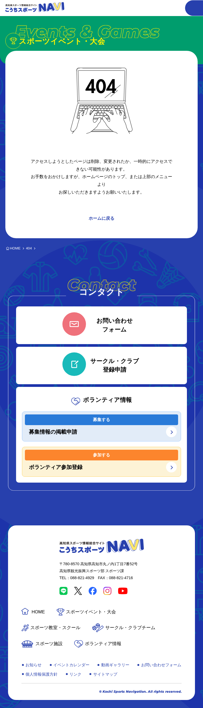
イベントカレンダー (71, 665)
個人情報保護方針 (41, 674)
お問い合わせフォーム (161, 665)
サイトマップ (105, 674)
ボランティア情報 (103, 643)
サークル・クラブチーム (130, 627)
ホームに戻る (101, 218)
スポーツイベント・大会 (91, 611)
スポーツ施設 (49, 643)
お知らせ (33, 665)
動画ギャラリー (115, 665)
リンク (75, 674)
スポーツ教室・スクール (55, 627)
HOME (38, 611)
